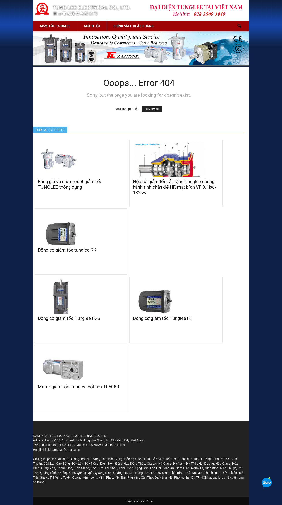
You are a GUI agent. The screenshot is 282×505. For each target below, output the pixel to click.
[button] (239, 26)
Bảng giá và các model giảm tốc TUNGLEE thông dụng (70, 184)
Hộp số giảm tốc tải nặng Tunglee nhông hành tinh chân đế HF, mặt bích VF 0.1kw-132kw (174, 187)
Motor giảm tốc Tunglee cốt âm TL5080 (78, 386)
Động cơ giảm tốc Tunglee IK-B (69, 318)
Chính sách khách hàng (133, 26)
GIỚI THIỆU (92, 26)
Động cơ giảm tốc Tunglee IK (162, 318)
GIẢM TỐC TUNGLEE (55, 26)
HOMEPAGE (152, 109)
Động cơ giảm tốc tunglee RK (67, 250)
